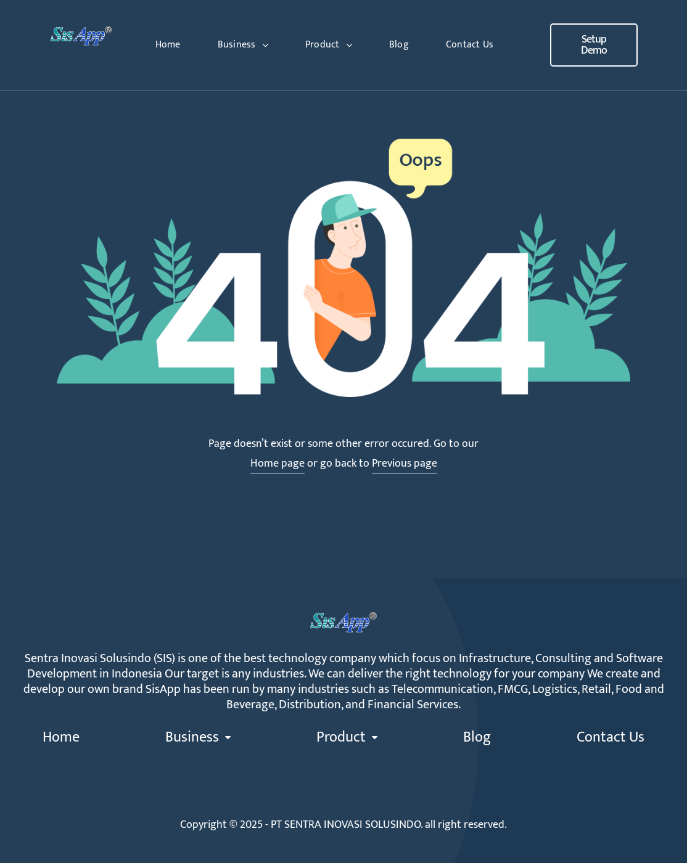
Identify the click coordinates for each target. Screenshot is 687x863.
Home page (277, 463)
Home (168, 44)
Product (328, 44)
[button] (594, 45)
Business (243, 44)
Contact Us (470, 44)
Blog (399, 44)
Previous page (404, 463)
